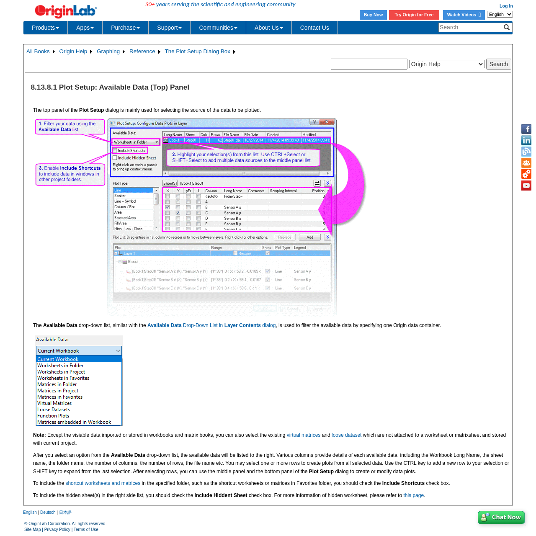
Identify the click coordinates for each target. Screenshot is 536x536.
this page (413, 495)
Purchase (125, 27)
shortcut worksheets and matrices (102, 483)
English (30, 512)
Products (45, 27)
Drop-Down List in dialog (211, 325)
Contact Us (314, 27)
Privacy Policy (57, 529)
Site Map (32, 529)
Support (169, 27)
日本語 (65, 512)
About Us (269, 27)
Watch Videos (464, 14)
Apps (85, 27)
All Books (38, 51)
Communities (218, 27)
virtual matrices (304, 435)
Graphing (108, 51)
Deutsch (48, 512)
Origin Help (73, 51)
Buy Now (373, 14)
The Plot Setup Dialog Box (197, 51)
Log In (506, 5)
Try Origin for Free (414, 14)
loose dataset (346, 435)
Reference (142, 51)
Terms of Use (86, 529)
